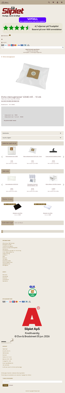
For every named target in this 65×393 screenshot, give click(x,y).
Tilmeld (5, 385)
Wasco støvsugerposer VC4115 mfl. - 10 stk (32, 156)
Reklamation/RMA (7, 260)
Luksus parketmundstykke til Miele (53, 156)
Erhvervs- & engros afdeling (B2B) (10, 247)
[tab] (32, 133)
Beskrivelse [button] (6, 133)
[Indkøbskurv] (32, 35)
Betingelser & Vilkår (7, 244)
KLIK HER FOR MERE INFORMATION (10, 101)
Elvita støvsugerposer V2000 (12, 156)
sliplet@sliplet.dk (9, 363)
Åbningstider (5, 265)
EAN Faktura (5, 249)
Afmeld (11, 385)
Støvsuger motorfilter (17, 213)
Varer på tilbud (19, 222)
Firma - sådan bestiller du (8, 252)
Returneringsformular (8, 262)
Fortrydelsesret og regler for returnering (12, 250)
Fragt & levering (6, 253)
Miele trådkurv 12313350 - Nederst (53, 184)
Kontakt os (5, 255)
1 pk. (11, 115)
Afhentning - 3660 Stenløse (8, 243)
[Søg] (62, 47)
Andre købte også (7, 222)
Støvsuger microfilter (47, 213)
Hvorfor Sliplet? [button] (7, 137)
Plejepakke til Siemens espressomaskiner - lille (32, 185)
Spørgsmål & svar (6, 263)
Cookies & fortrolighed (8, 246)
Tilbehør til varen (7, 199)
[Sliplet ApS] (13, 11)
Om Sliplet (5, 259)
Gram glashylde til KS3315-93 (11, 184)
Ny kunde (5, 258)
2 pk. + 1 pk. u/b (14, 117)
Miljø (4, 256)
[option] (11, 157)
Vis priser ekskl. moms (10, 120)
